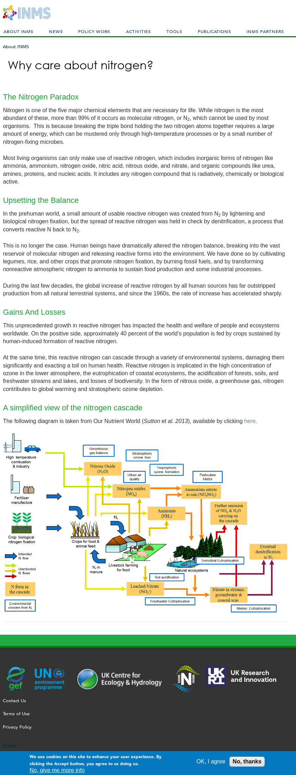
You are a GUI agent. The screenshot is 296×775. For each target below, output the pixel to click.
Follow (10, 746)
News (56, 31)
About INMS (18, 31)
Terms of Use (16, 714)
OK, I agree (210, 763)
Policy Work (94, 31)
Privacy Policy (17, 727)
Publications (214, 31)
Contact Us (14, 701)
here (250, 421)
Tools (174, 31)
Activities (138, 31)
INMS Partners (265, 31)
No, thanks (247, 763)
